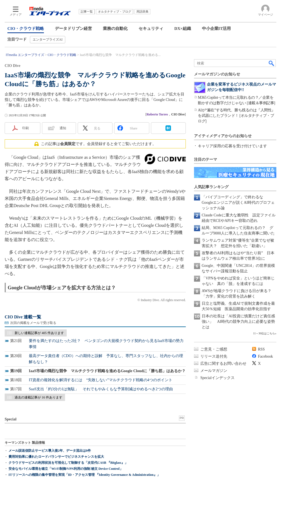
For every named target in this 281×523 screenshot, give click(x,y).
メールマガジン (213, 371)
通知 (63, 128)
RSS (261, 349)
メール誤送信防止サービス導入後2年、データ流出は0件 (50, 451)
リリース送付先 (213, 356)
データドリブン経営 (73, 28)
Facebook (265, 356)
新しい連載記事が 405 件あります (39, 333)
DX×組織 (182, 28)
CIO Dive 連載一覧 (23, 317)
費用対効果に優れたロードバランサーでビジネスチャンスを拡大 (56, 457)
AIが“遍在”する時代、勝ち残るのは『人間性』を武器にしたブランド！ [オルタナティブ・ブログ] (236, 115)
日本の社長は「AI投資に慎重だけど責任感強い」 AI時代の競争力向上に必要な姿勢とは (238, 321)
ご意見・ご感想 (213, 349)
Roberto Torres (157, 114)
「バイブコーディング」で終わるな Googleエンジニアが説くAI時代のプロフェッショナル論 (238, 202)
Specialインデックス (217, 378)
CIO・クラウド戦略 (25, 28)
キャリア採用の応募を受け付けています (232, 146)
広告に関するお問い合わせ (223, 363)
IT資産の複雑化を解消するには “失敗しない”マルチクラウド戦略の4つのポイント (100, 380)
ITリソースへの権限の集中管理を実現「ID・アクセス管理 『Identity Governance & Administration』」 (84, 475)
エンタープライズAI (48, 39)
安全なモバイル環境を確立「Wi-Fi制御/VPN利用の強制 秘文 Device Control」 (66, 469)
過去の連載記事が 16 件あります (38, 397)
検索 (272, 63)
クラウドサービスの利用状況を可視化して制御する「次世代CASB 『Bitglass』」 (68, 463)
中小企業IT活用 (216, 28)
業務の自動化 (115, 28)
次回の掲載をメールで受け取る (33, 323)
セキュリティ (151, 28)
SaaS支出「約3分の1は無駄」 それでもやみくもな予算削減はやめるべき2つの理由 (101, 389)
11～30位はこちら (264, 333)
